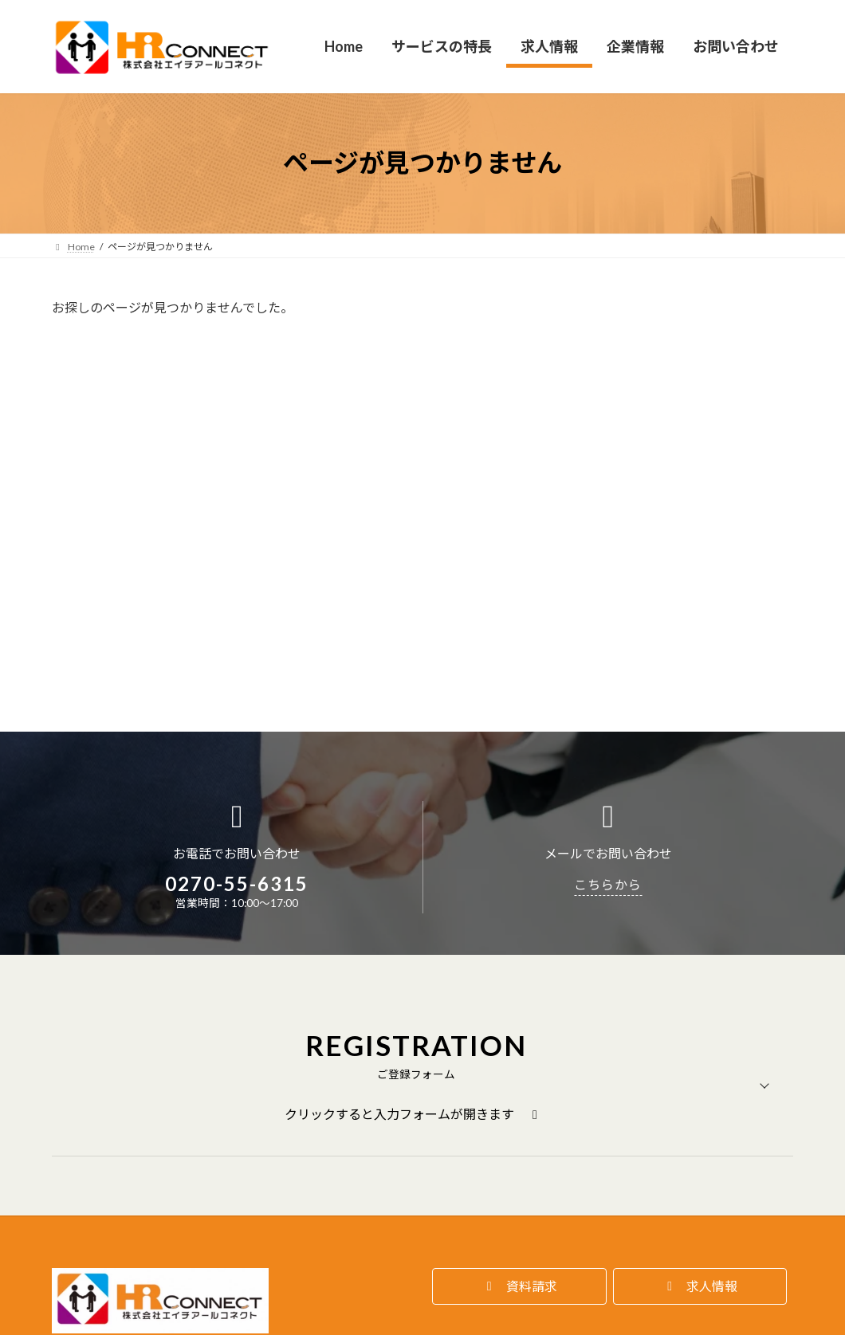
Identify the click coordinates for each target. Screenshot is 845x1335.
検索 (689, 316)
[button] (519, 1097)
